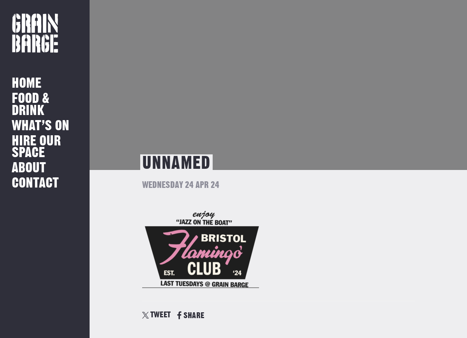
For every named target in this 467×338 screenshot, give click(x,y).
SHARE (190, 315)
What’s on (40, 126)
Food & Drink (30, 105)
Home (26, 84)
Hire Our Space (36, 147)
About (29, 168)
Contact (35, 183)
